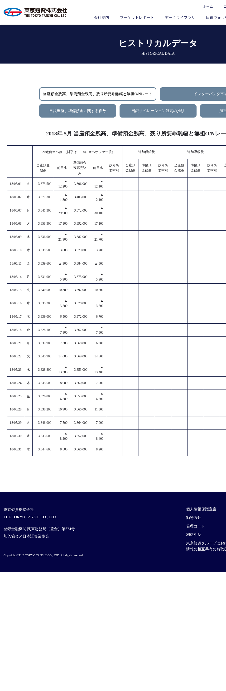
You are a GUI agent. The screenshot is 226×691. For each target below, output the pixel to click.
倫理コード (195, 526)
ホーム (208, 6)
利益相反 (193, 535)
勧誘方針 (193, 518)
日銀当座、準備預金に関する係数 (77, 111)
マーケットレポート (137, 17)
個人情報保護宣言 (201, 509)
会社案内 (101, 17)
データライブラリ (180, 17)
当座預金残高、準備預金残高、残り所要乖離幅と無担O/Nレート (97, 94)
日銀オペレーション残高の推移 (158, 111)
